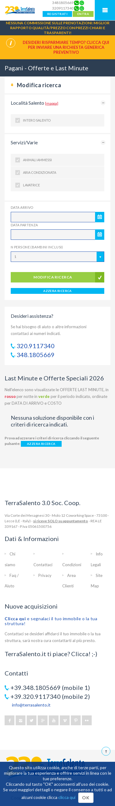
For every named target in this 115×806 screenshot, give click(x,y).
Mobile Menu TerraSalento (105, 10)
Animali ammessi (37, 160)
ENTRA (83, 14)
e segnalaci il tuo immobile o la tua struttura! (51, 621)
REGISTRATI (57, 14)
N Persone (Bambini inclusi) (37, 247)
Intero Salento (37, 120)
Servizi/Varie (24, 142)
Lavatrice (31, 185)
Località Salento (34, 103)
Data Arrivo (22, 207)
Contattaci (42, 564)
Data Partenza (24, 225)
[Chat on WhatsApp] (81, 3)
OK (85, 797)
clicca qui (66, 797)
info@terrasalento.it (31, 704)
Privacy (45, 575)
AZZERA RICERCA (57, 291)
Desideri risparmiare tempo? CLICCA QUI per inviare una (66, 47)
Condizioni (71, 564)
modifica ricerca (52, 277)
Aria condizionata (39, 172)
